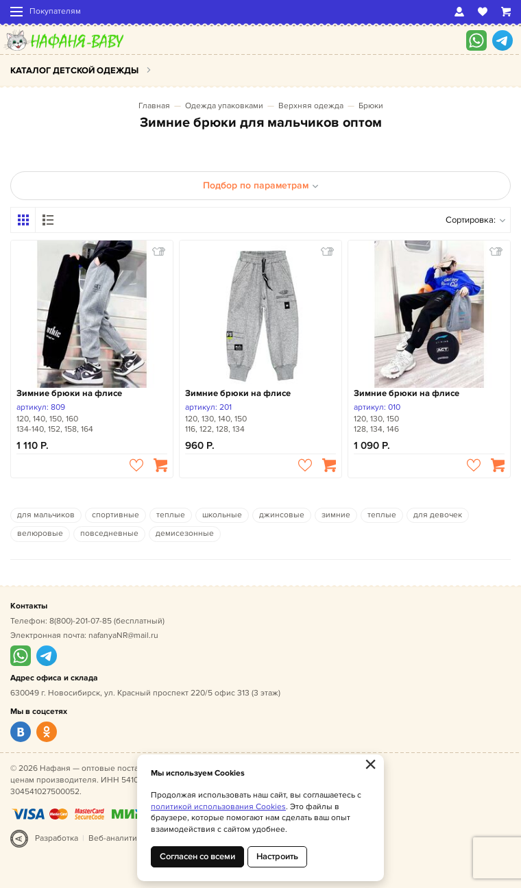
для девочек (437, 515)
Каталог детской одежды (74, 70)
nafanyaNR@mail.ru (123, 635)
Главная (154, 106)
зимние (336, 515)
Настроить (277, 856)
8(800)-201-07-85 (80, 621)
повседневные (109, 533)
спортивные (115, 515)
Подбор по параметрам (261, 185)
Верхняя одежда (310, 106)
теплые (170, 515)
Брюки (371, 106)
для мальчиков (46, 515)
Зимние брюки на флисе (69, 393)
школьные (222, 515)
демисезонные (185, 533)
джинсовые (281, 515)
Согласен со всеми (197, 856)
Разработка (56, 838)
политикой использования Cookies (218, 807)
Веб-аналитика (116, 838)
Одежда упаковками (224, 106)
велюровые (40, 533)
